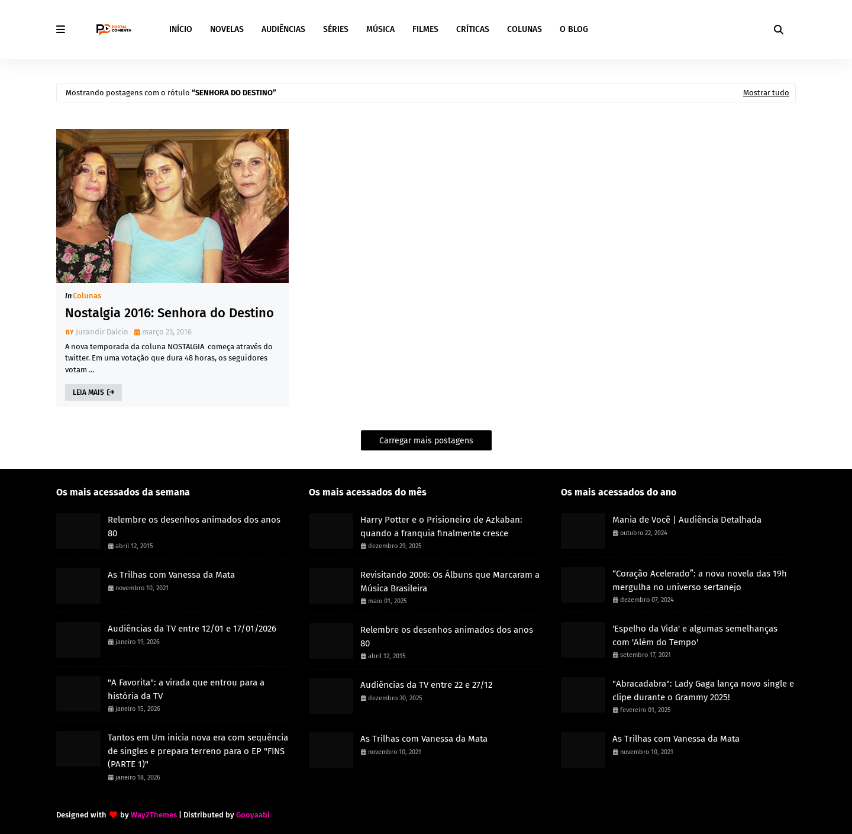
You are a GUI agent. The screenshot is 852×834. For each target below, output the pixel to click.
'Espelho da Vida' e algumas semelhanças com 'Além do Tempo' (694, 635)
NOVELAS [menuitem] (227, 29)
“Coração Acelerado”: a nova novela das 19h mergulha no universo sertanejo (699, 580)
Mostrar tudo (766, 92)
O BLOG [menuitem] (574, 29)
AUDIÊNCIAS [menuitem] (283, 29)
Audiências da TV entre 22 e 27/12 (426, 685)
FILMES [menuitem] (425, 29)
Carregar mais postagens (426, 441)
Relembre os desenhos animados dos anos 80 (194, 526)
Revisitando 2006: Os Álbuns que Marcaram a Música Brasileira (450, 581)
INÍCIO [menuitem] (180, 29)
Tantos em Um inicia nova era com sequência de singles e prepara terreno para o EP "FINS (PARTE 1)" (198, 750)
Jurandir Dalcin (102, 331)
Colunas (87, 296)
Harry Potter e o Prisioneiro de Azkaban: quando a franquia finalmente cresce (441, 526)
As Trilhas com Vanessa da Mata (171, 574)
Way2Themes (154, 814)
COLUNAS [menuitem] (524, 29)
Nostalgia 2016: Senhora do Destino (169, 313)
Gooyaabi (253, 814)
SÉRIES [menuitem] (335, 29)
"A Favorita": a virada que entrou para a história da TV (186, 689)
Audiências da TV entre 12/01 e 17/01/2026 (192, 628)
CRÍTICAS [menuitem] (472, 29)
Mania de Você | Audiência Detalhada (686, 519)
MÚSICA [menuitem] (380, 29)
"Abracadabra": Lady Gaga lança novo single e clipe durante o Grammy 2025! (703, 690)
